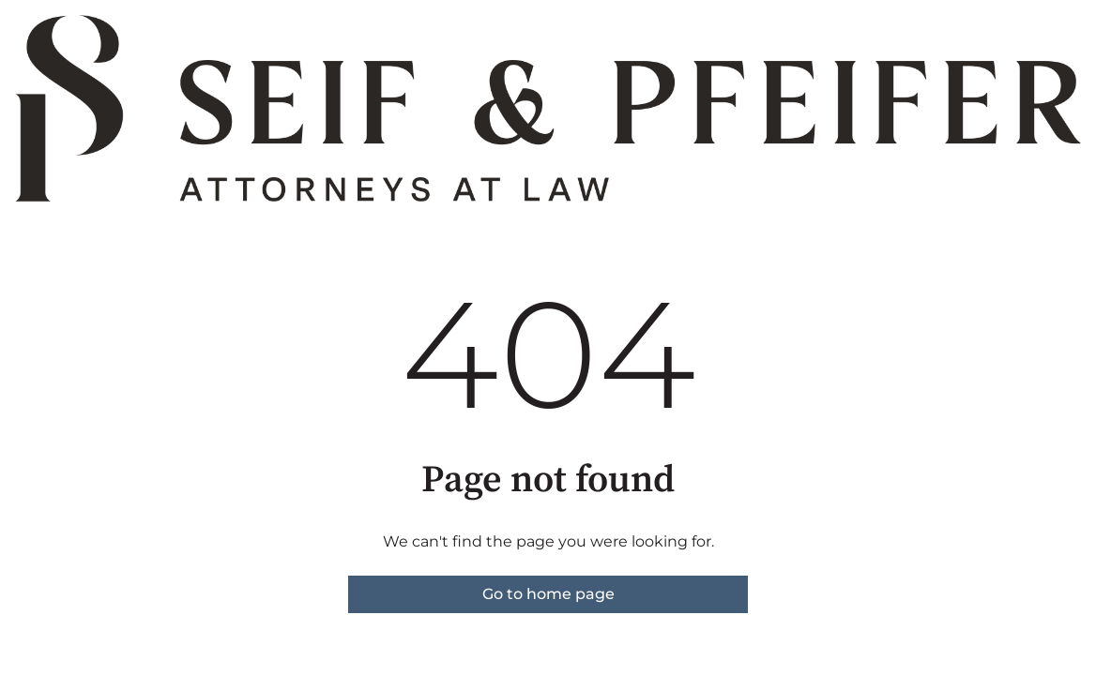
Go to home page (548, 594)
